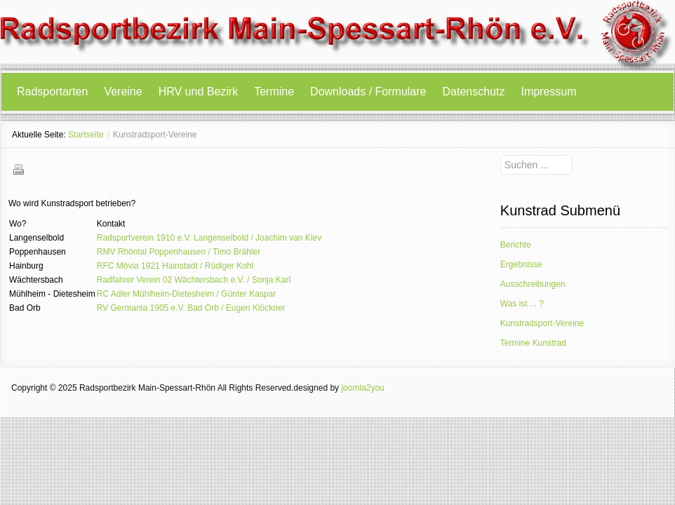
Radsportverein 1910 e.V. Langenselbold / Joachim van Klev (209, 238)
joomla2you (362, 388)
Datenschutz (474, 91)
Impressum (548, 91)
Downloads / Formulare (368, 91)
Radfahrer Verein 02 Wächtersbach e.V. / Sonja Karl (193, 280)
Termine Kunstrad (533, 343)
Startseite (86, 135)
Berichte (515, 245)
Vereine (123, 91)
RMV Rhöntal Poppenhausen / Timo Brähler (178, 252)
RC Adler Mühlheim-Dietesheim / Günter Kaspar (186, 294)
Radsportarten (52, 91)
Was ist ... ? (522, 304)
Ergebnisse (521, 264)
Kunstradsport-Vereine (542, 323)
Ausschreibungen (533, 284)
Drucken (18, 169)
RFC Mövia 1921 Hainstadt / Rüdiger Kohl (175, 266)
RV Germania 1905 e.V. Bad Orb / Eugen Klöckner (191, 308)
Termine (274, 91)
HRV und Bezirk (199, 91)
